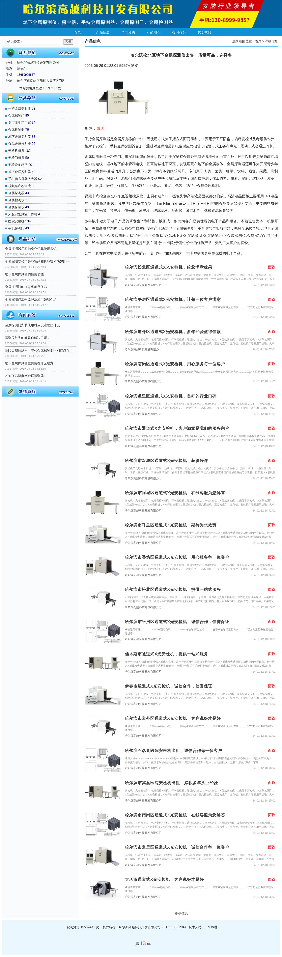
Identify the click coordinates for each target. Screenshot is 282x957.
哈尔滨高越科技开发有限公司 (143, 285)
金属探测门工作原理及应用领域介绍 (31, 299)
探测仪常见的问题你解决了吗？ (27, 338)
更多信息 (181, 913)
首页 (77, 32)
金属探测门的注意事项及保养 (26, 287)
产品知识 (154, 32)
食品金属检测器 (19, 143)
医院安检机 (16, 221)
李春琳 (212, 927)
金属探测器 (16, 193)
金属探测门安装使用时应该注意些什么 (32, 325)
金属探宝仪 (16, 207)
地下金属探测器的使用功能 (24, 274)
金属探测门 (16, 115)
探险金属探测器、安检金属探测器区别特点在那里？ (40, 350)
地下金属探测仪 (19, 136)
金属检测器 (16, 129)
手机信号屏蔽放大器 (22, 179)
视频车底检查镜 (19, 186)
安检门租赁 (16, 158)
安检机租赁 (16, 150)
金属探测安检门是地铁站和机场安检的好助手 (37, 261)
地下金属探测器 (19, 172)
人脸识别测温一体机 (22, 214)
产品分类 (128, 32)
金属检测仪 (16, 200)
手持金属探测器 (19, 108)
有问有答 (179, 32)
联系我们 (204, 32)
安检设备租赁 (18, 165)
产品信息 (103, 32)
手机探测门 (16, 228)
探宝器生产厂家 (19, 122)
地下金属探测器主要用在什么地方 (29, 363)
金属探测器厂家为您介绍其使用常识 (31, 249)
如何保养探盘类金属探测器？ (26, 376)
